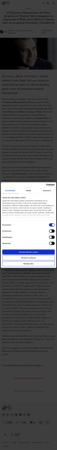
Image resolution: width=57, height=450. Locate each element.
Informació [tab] (47, 190)
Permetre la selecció (28, 258)
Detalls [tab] (28, 190)
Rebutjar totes (29, 263)
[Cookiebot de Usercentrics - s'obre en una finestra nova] (46, 185)
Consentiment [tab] (10, 190)
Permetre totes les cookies (28, 252)
